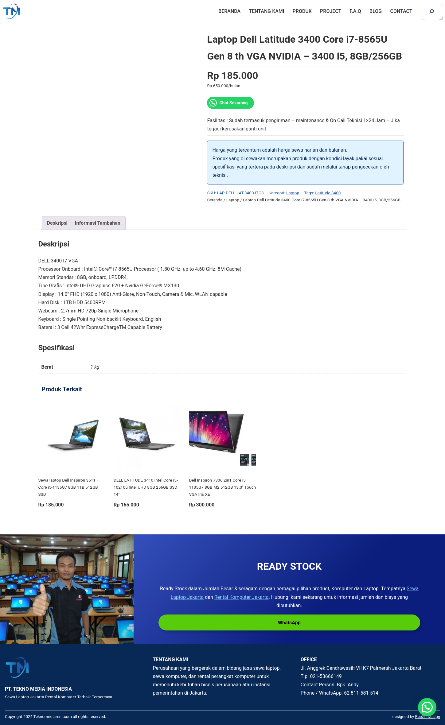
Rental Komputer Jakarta (241, 597)
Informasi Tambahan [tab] (97, 223)
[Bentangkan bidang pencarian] (432, 11)
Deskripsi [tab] (57, 223)
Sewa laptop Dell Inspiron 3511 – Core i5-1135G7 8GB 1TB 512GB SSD (69, 487)
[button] (427, 707)
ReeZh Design (427, 716)
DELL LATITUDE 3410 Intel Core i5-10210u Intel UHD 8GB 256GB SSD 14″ (146, 487)
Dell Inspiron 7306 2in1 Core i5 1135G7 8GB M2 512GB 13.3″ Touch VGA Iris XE (222, 487)
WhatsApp (289, 623)
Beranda (214, 199)
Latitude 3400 (328, 192)
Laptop (292, 192)
